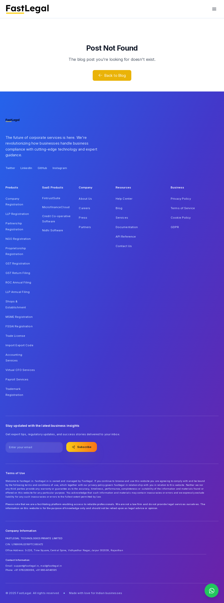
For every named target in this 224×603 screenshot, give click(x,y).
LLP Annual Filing (17, 292)
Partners (85, 227)
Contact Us (124, 246)
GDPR (175, 227)
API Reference (126, 236)
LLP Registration (17, 214)
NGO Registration (18, 239)
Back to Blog (112, 75)
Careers (84, 208)
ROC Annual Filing (18, 282)
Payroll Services (17, 379)
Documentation (127, 227)
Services (122, 217)
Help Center (124, 198)
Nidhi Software (52, 230)
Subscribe (82, 447)
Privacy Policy (181, 198)
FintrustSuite (51, 198)
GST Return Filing (17, 273)
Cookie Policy (181, 217)
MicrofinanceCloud (56, 207)
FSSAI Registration (19, 326)
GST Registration (17, 263)
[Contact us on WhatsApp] (212, 591)
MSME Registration (19, 317)
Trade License (15, 336)
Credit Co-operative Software (56, 218)
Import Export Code (19, 345)
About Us (85, 198)
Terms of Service (183, 208)
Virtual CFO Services (20, 370)
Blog (119, 208)
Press (83, 217)
